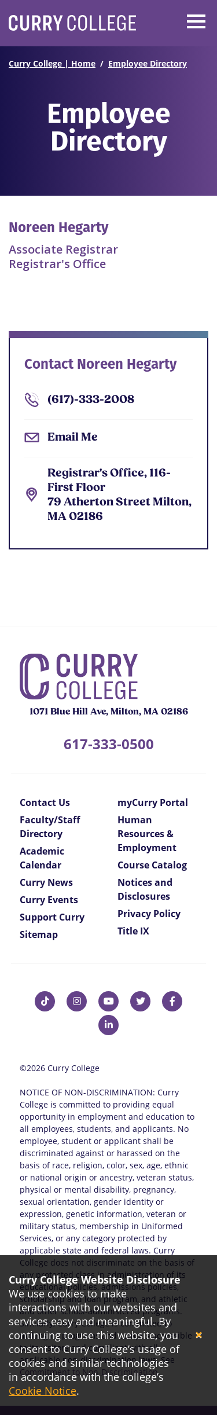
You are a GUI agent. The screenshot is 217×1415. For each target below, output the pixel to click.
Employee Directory (147, 63)
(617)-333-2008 (90, 400)
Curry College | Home (52, 63)
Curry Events (49, 899)
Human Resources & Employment (146, 833)
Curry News (46, 882)
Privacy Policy (149, 913)
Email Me (72, 437)
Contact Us (45, 802)
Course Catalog (152, 865)
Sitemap (39, 934)
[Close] (199, 1335)
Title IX (133, 931)
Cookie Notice (42, 1391)
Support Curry (52, 917)
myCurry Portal (152, 802)
